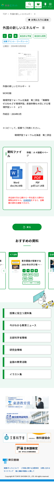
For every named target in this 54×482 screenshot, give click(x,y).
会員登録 (27, 200)
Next (50, 271)
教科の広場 (38, 5)
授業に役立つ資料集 (21, 314)
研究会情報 (16, 350)
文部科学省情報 (18, 338)
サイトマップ (8, 471)
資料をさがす (29, 5)
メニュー (50, 5)
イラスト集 (16, 375)
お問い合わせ (45, 469)
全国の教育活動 (18, 362)
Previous (4, 271)
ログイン (45, 5)
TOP (5, 13)
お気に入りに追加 (39, 19)
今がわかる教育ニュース (23, 326)
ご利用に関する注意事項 (29, 469)
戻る (27, 227)
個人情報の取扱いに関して (24, 471)
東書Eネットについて (11, 469)
